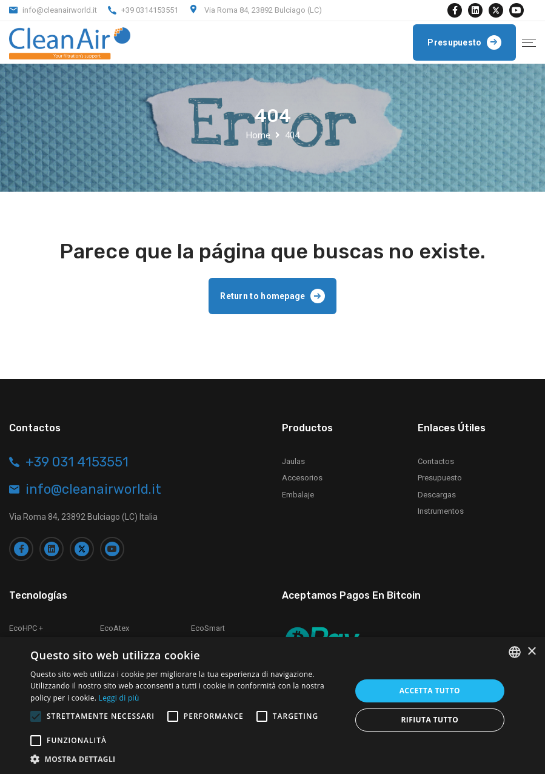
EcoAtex (114, 628)
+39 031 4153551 (77, 462)
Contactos (436, 461)
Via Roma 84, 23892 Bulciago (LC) (263, 10)
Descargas (437, 494)
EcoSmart (208, 628)
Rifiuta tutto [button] (430, 720)
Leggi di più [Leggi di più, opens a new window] (119, 698)
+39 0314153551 (149, 10)
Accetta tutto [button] (430, 690)
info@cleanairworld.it (59, 10)
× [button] (531, 651)
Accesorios (302, 477)
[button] (185, 759)
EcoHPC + (26, 628)
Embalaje (298, 494)
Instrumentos (441, 511)
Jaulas (293, 461)
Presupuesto (440, 477)
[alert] (272, 705)
